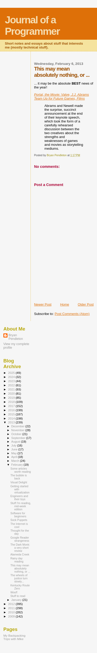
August (16, 441)
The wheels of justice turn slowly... (18, 578)
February (17, 464)
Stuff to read (17, 595)
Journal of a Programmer (32, 25)
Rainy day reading (16, 560)
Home (64, 304)
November (18, 430)
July (14, 445)
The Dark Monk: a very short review (20, 547)
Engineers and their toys (19, 497)
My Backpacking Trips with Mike (14, 637)
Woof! (13, 592)
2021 (12, 389)
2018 (12, 401)
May (14, 453)
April (14, 456)
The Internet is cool (19, 525)
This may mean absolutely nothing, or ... (20, 568)
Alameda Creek (19, 554)
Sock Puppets (18, 519)
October (17, 434)
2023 (12, 381)
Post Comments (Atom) (72, 314)
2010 (12, 612)
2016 (12, 410)
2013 (12, 422)
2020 (12, 393)
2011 (12, 608)
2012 (12, 604)
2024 (12, 377)
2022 (12, 385)
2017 (12, 406)
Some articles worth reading (20, 470)
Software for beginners (18, 515)
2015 (12, 414)
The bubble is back (18, 477)
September (18, 437)
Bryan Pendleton (16, 337)
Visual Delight (18, 482)
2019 (12, 397)
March (15, 460)
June (14, 449)
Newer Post (42, 304)
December (18, 426)
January (17, 599)
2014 (12, 418)
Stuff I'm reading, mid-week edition (20, 506)
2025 (12, 372)
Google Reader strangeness (19, 539)
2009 (12, 616)
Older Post (86, 304)
